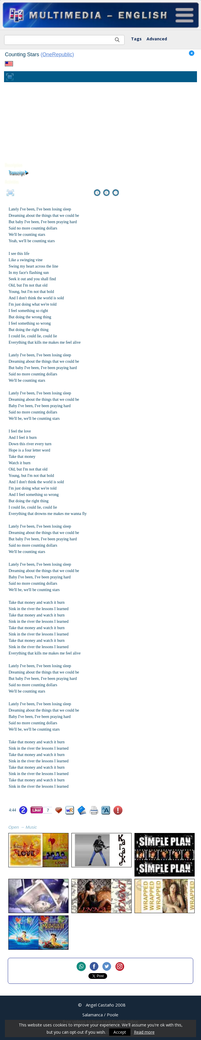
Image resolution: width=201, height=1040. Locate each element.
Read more (144, 1032)
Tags (136, 39)
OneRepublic (57, 54)
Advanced (157, 39)
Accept (119, 1032)
